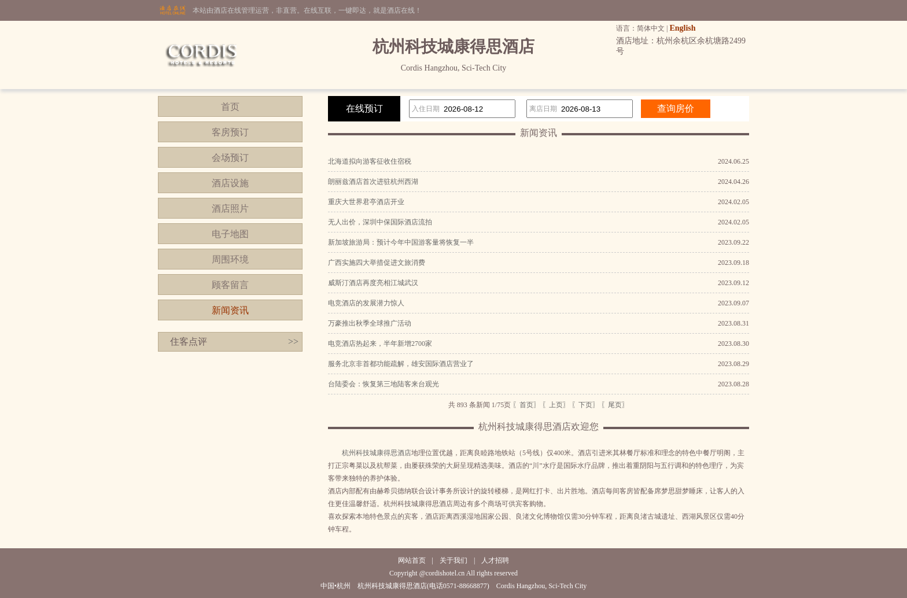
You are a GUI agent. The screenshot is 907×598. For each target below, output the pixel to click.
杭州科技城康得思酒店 (376, 453)
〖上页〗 (556, 405)
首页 (230, 107)
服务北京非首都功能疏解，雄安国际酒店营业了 (401, 364)
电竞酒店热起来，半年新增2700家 (380, 343)
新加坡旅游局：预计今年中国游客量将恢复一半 (401, 242)
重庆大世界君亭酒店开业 (366, 202)
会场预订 (230, 158)
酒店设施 (230, 183)
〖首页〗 (526, 405)
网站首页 (412, 560)
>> (293, 341)
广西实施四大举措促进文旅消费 (376, 263)
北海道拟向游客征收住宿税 (369, 161)
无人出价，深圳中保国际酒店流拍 (380, 222)
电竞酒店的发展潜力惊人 (366, 303)
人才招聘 (495, 560)
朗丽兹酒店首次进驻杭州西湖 (373, 182)
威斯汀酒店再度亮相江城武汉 (373, 283)
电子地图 (230, 234)
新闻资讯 (230, 310)
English (682, 28)
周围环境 (230, 259)
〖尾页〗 (615, 405)
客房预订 (230, 132)
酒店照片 (230, 208)
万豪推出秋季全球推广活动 (369, 323)
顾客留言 (230, 285)
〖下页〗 (585, 405)
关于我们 (453, 560)
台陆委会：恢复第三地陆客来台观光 (383, 384)
